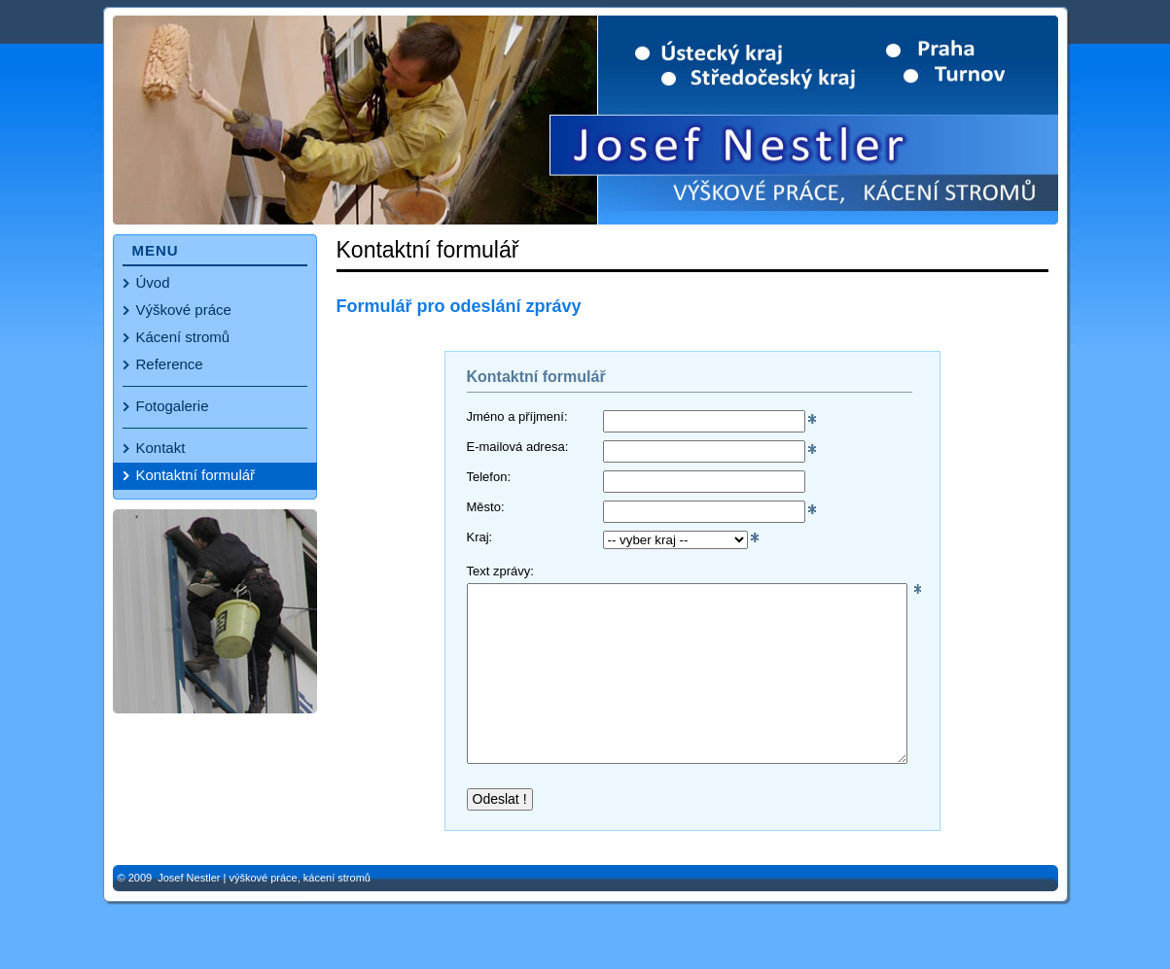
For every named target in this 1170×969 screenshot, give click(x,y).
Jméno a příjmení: (517, 417)
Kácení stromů (183, 337)
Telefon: (489, 477)
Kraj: (480, 537)
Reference (169, 364)
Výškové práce (183, 309)
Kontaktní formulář (196, 475)
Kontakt (161, 447)
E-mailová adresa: (518, 447)
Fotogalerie (172, 406)
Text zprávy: (500, 571)
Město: (486, 507)
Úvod (153, 282)
